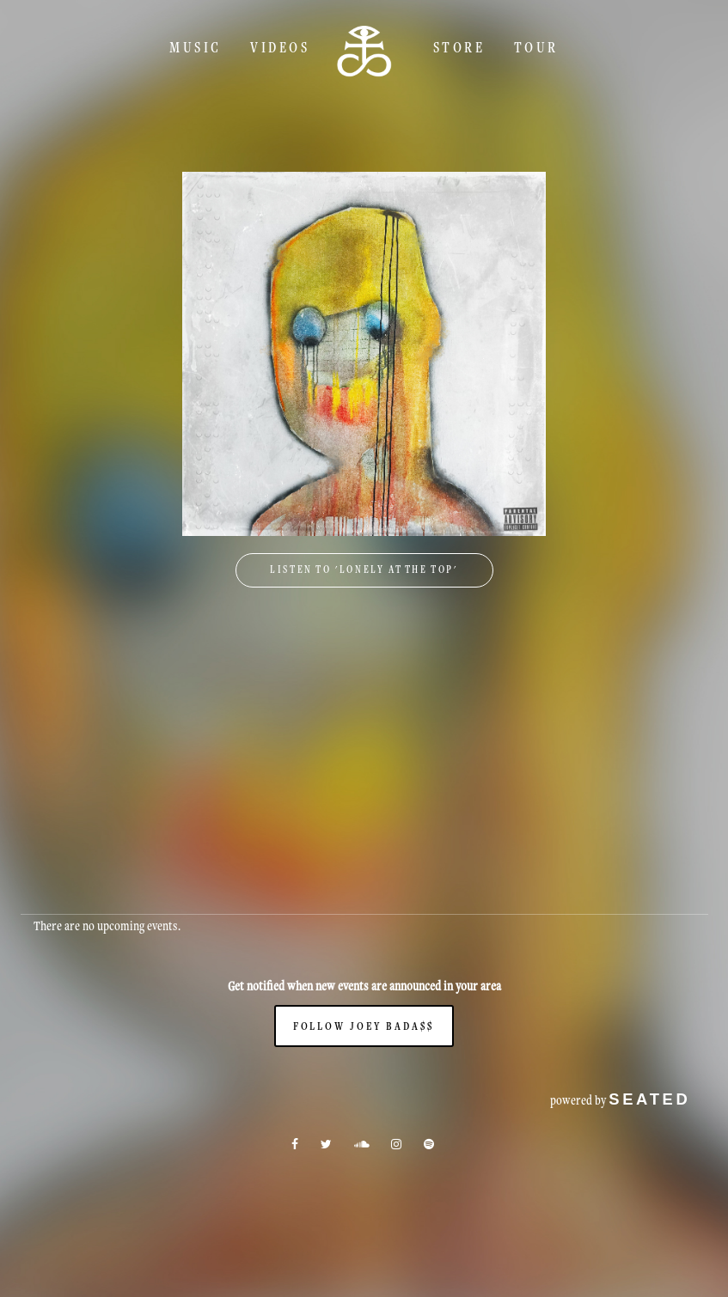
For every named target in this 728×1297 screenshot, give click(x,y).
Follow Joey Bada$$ (364, 1026)
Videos (280, 47)
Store (459, 47)
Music (195, 47)
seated (649, 1099)
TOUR (536, 47)
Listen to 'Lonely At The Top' (363, 569)
